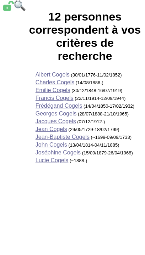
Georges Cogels (56, 113)
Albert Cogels (53, 75)
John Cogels (51, 145)
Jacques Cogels (56, 121)
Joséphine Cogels (58, 152)
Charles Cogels (55, 82)
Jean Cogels (51, 129)
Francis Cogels (55, 98)
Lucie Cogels (52, 160)
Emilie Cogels (53, 90)
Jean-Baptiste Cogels (63, 137)
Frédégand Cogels (59, 106)
